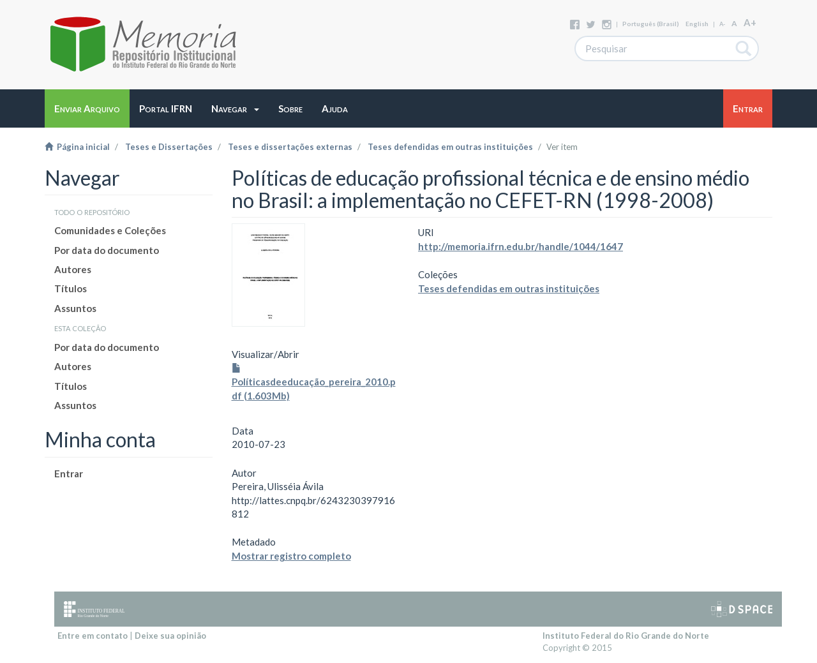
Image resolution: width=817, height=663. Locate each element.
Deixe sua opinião (170, 635)
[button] (235, 108)
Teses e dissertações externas (290, 147)
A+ (750, 22)
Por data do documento (106, 250)
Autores (72, 269)
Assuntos (75, 308)
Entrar (68, 473)
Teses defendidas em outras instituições (450, 147)
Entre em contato (92, 635)
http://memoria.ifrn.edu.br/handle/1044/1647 (520, 246)
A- (722, 23)
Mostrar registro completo (291, 556)
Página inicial (77, 147)
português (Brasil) (650, 23)
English (697, 23)
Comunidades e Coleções (110, 230)
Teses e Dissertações (169, 147)
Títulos (70, 288)
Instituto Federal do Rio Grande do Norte (626, 635)
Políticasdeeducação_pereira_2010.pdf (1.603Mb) (314, 382)
